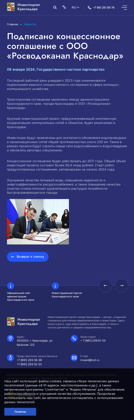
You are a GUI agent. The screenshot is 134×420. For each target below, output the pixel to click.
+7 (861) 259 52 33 (29, 364)
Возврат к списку (30, 257)
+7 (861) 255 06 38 (29, 360)
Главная (12, 24)
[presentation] (104, 286)
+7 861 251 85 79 (101, 8)
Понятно (20, 412)
